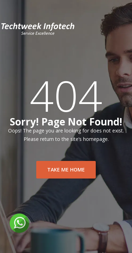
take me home (66, 169)
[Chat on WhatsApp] (19, 223)
